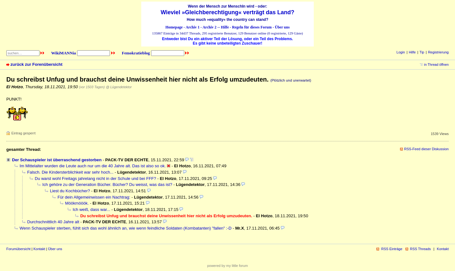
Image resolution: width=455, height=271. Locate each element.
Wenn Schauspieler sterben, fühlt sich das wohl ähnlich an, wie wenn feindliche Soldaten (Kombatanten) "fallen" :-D (126, 228)
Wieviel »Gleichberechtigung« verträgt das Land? (227, 12)
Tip (422, 52)
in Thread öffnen (436, 64)
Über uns (282, 27)
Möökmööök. (77, 203)
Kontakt (39, 249)
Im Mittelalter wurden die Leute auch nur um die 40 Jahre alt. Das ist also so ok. (93, 165)
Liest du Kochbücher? (70, 190)
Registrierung (438, 52)
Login (401, 52)
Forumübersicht (18, 249)
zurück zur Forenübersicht (36, 64)
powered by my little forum (227, 266)
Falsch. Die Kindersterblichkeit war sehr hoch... (70, 172)
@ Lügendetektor (119, 87)
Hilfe (225, 27)
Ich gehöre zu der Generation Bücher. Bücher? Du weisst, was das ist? (107, 184)
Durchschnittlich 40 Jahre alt (53, 221)
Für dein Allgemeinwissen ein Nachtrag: (94, 197)
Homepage (174, 27)
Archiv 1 (192, 27)
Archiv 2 (209, 27)
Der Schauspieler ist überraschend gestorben (56, 159)
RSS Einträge (391, 249)
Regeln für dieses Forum (251, 27)
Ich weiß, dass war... (91, 209)
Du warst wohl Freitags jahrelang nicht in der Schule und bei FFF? (95, 178)
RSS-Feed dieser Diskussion (426, 149)
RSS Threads (420, 249)
